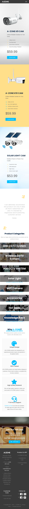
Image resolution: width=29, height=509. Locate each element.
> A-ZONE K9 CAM (22, 455)
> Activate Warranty (7, 495)
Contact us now (8, 405)
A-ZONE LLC (18, 504)
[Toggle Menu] (26, 1)
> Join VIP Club (7, 498)
